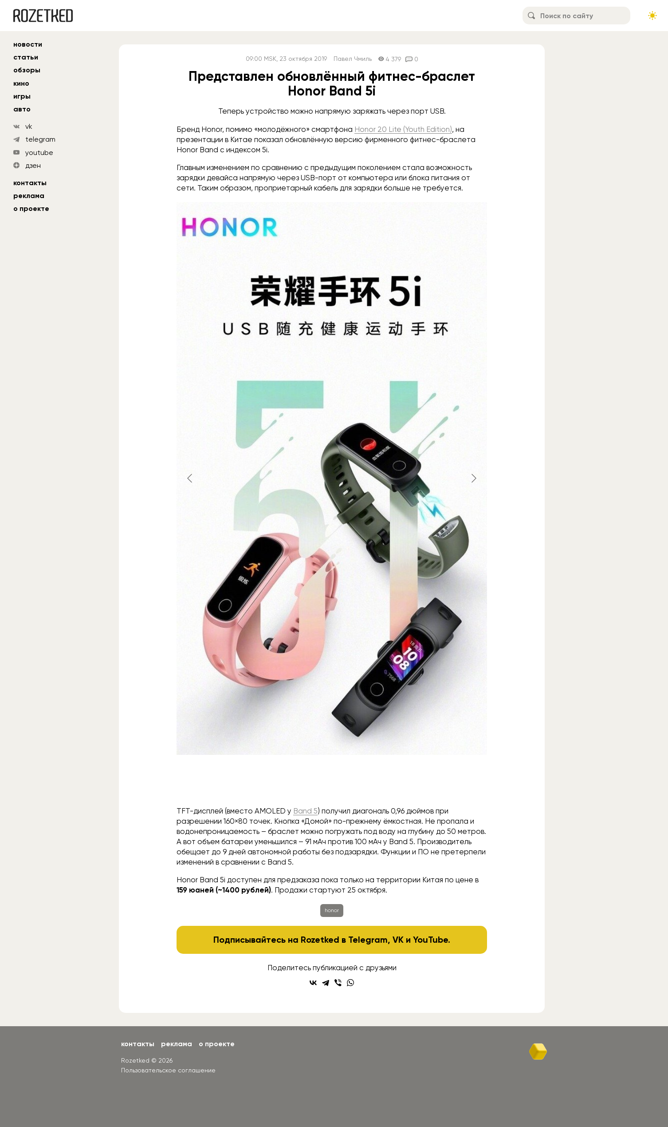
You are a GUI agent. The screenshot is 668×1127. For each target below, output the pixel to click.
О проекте (31, 208)
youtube (39, 152)
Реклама (28, 195)
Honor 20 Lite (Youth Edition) (403, 129)
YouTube (430, 939)
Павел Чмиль (353, 59)
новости (27, 44)
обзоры (26, 70)
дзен (33, 165)
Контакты (30, 183)
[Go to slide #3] (355, 782)
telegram (40, 139)
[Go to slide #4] (401, 782)
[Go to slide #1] (262, 782)
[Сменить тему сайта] (652, 15)
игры (22, 96)
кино (21, 83)
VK (398, 939)
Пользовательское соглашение (168, 1070)
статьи (25, 57)
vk (28, 126)
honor (332, 910)
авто (22, 109)
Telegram (368, 939)
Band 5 (305, 810)
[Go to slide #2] (308, 782)
